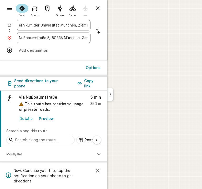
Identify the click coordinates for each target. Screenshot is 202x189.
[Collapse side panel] (110, 94)
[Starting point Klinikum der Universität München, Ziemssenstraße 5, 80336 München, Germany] (53, 25)
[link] (53, 119)
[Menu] (9, 8)
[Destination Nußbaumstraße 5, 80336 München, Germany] (53, 38)
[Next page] (97, 140)
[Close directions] (97, 8)
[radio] (22, 10)
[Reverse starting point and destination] (97, 31)
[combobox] (53, 25)
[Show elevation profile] (99, 154)
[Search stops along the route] (40, 140)
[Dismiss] (98, 170)
